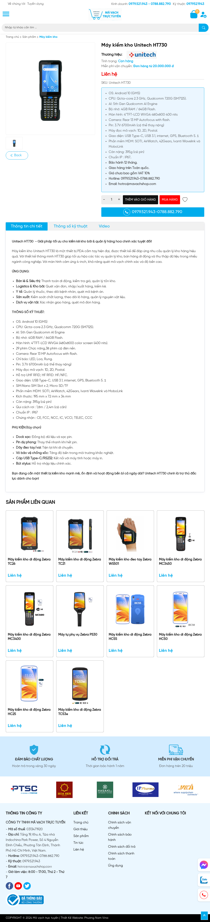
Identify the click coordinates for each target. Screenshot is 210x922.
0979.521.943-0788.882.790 (152, 212)
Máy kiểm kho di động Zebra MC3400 (29, 637)
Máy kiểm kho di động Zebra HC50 (180, 637)
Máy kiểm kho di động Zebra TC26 (29, 562)
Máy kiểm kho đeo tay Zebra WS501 (130, 562)
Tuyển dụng (35, 4)
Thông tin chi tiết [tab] (26, 226)
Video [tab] (104, 226)
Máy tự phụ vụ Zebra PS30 (77, 634)
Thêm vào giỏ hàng (140, 199)
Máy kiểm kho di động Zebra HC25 (29, 712)
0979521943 (195, 4)
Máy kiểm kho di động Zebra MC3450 (180, 562)
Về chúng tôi (16, 4)
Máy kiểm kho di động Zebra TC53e (79, 712)
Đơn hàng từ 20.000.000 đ (153, 66)
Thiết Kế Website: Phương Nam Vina (84, 918)
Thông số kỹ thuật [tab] (71, 226)
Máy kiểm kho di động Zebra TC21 (79, 562)
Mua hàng (170, 199)
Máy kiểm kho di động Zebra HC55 (130, 637)
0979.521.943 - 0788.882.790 (150, 4)
